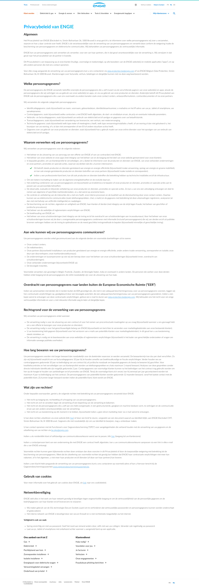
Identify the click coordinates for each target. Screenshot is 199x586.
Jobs (60, 581)
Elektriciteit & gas (46, 13)
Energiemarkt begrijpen (123, 13)
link (84, 483)
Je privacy (52, 581)
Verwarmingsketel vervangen (37, 566)
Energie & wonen (65, 13)
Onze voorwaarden (40, 581)
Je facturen (81, 550)
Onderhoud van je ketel (34, 570)
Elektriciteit (29, 546)
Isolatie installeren (32, 558)
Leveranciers (68, 581)
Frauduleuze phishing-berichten (90, 562)
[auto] (135, 5)
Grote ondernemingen (49, 5)
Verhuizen (80, 554)
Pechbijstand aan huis (34, 550)
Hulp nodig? (81, 542)
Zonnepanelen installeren (35, 554)
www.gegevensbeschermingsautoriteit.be (71, 467)
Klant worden (29, 13)
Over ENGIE (86, 581)
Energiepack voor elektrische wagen (40, 562)
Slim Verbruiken (83, 13)
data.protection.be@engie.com (120, 71)
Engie (99, 4)
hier (72, 418)
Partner (77, 581)
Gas (26, 542)
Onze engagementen (85, 558)
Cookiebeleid (28, 582)
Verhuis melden (146, 5)
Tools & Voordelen (102, 13)
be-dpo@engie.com (59, 430)
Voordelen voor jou (84, 546)
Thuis (26, 5)
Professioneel (35, 5)
